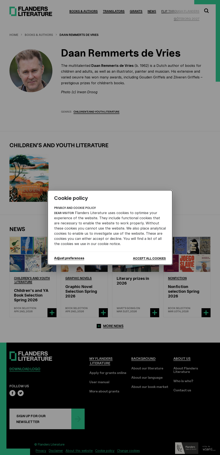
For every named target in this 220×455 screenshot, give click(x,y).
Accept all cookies (149, 258)
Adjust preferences (69, 258)
